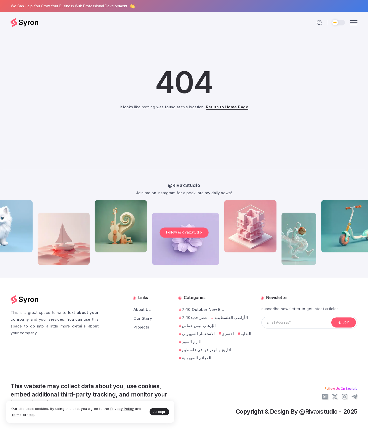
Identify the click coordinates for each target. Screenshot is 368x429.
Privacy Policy (31, 413)
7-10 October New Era (203, 309)
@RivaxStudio (184, 179)
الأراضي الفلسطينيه (231, 317)
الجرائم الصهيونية (196, 357)
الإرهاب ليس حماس (199, 325)
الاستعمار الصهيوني (198, 333)
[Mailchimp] (343, 323)
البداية (246, 333)
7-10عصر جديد (194, 317)
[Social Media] (325, 396)
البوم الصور (192, 341)
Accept (118, 410)
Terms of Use (63, 413)
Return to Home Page (227, 107)
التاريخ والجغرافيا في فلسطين (207, 349)
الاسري (228, 333)
